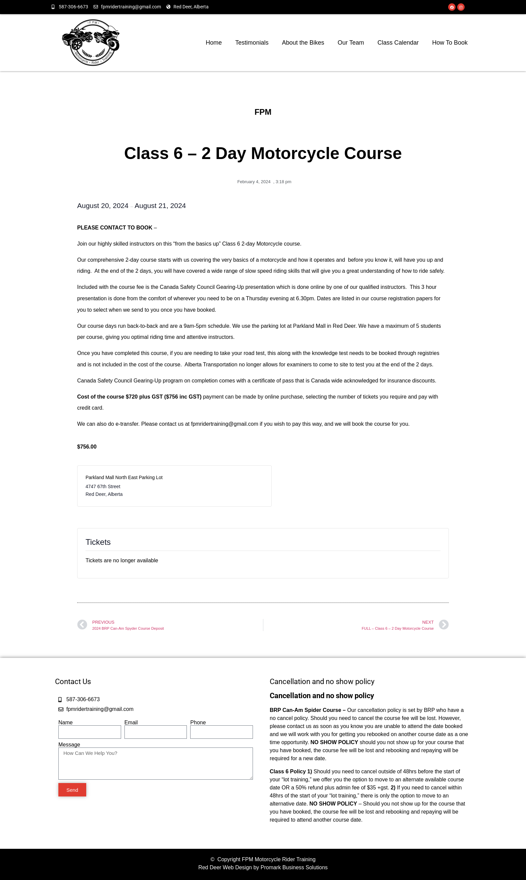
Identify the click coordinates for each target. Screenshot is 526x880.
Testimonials (251, 42)
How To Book (450, 42)
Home (214, 42)
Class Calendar (398, 42)
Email (131, 722)
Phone (198, 722)
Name (65, 722)
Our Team (351, 42)
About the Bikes (303, 42)
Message (69, 744)
